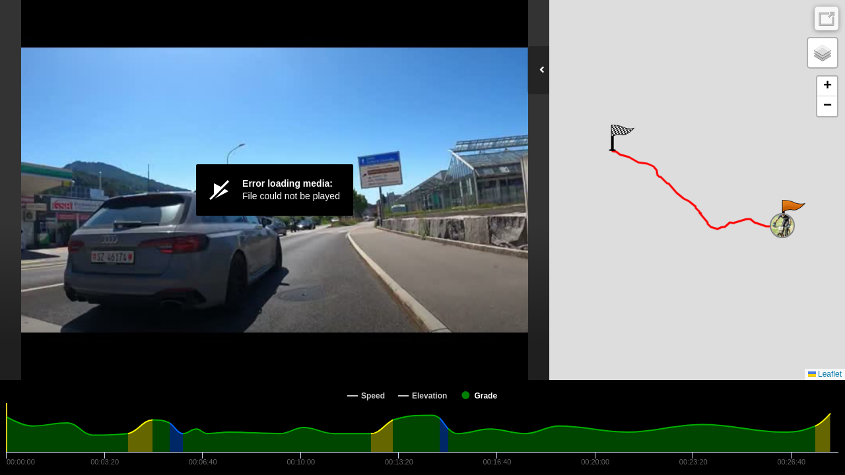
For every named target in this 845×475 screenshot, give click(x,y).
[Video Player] (274, 190)
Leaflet (825, 374)
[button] (792, 213)
